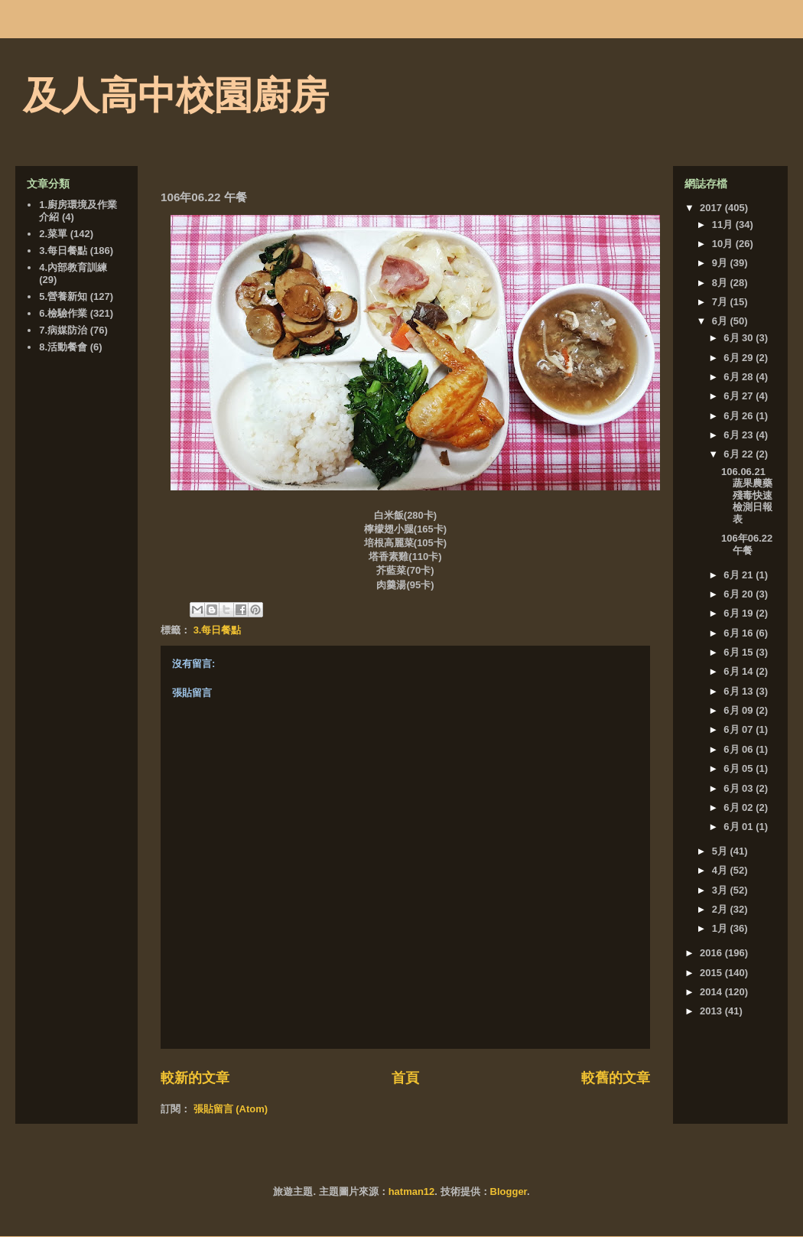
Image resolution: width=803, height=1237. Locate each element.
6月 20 (739, 594)
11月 (724, 224)
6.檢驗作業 (63, 313)
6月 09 (739, 710)
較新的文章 (195, 1078)
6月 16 (739, 633)
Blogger (508, 1191)
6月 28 (739, 376)
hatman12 (411, 1191)
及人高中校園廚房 (176, 95)
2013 (712, 1011)
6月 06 (739, 749)
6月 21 (739, 575)
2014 (712, 992)
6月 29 (739, 357)
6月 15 (739, 652)
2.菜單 (53, 233)
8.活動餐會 (63, 347)
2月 (721, 909)
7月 (721, 302)
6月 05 (739, 768)
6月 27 (739, 396)
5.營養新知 (63, 296)
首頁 (405, 1078)
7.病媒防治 (63, 330)
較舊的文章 (615, 1078)
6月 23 (739, 435)
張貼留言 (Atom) (230, 1109)
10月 (724, 243)
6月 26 (739, 416)
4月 (721, 870)
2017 (712, 207)
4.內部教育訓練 (73, 267)
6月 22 (739, 454)
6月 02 (739, 807)
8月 (721, 282)
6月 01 (739, 826)
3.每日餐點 (217, 630)
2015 (712, 972)
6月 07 (739, 729)
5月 (721, 851)
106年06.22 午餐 (746, 544)
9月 (721, 263)
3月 (721, 890)
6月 (721, 321)
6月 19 (739, 613)
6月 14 (739, 671)
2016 (712, 953)
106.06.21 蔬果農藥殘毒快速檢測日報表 (746, 495)
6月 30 (739, 337)
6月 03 (739, 788)
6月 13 (739, 691)
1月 (721, 928)
